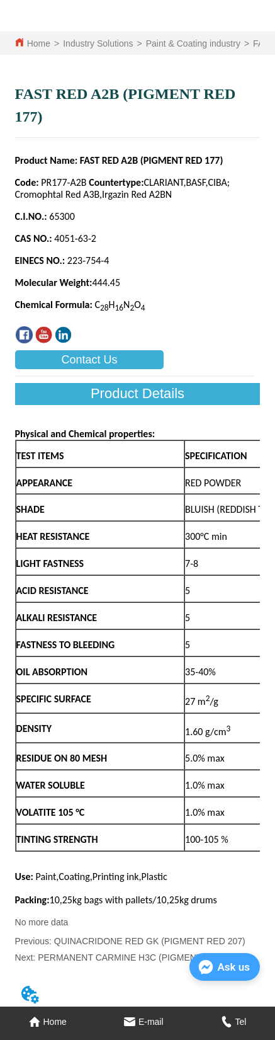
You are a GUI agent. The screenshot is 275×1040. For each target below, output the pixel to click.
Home (38, 43)
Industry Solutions (98, 43)
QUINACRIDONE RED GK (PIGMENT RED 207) (149, 941)
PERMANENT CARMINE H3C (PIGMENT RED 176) (140, 957)
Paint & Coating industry (193, 43)
